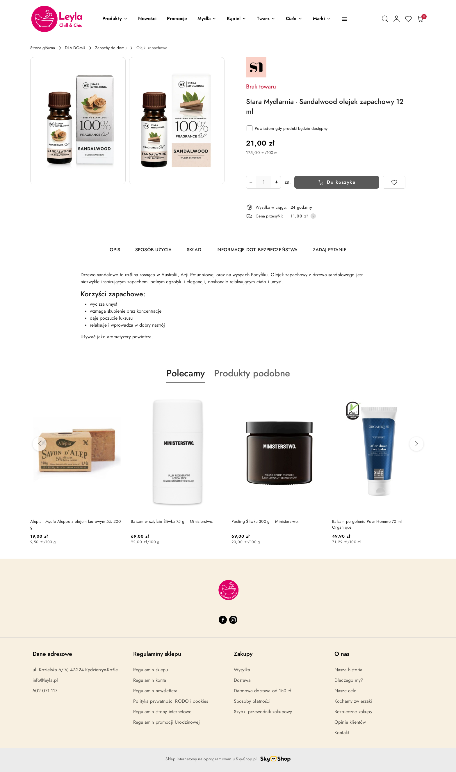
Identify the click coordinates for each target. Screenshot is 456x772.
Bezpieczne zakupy (353, 712)
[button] (115, 19)
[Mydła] (207, 19)
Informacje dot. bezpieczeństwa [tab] (257, 250)
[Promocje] (177, 19)
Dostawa (242, 680)
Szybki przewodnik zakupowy (263, 712)
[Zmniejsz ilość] (250, 182)
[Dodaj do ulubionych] (394, 182)
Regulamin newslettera (155, 691)
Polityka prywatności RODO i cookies (170, 701)
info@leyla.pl (45, 680)
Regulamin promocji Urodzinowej (166, 722)
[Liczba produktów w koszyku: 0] (420, 19)
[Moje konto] (396, 19)
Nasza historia (348, 670)
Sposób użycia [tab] (153, 250)
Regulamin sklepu (150, 670)
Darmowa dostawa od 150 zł (262, 691)
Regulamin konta (149, 680)
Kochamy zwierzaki (353, 701)
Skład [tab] (194, 250)
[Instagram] (233, 620)
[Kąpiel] (237, 19)
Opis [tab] (115, 250)
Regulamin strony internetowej (163, 712)
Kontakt (341, 732)
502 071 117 (45, 691)
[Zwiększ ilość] (276, 182)
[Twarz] (266, 19)
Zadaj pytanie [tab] (329, 250)
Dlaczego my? (348, 680)
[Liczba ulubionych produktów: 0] (408, 19)
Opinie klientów (350, 722)
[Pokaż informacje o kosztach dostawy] (313, 216)
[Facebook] (223, 620)
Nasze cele (345, 691)
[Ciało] (294, 19)
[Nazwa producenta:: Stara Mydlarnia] (256, 67)
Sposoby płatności (252, 701)
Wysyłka (242, 670)
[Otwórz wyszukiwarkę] (385, 19)
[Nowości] (147, 19)
